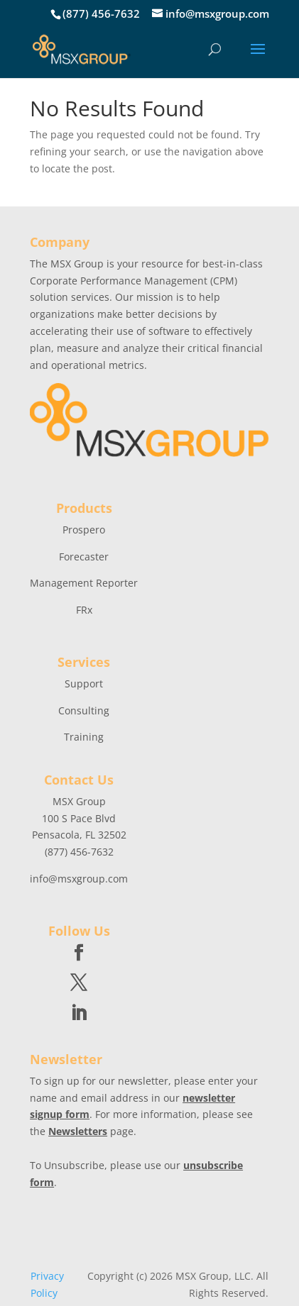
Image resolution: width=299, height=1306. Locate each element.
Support (84, 683)
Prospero (83, 529)
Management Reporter (84, 583)
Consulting (83, 710)
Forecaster (84, 556)
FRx (84, 609)
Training (84, 736)
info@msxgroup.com (79, 878)
